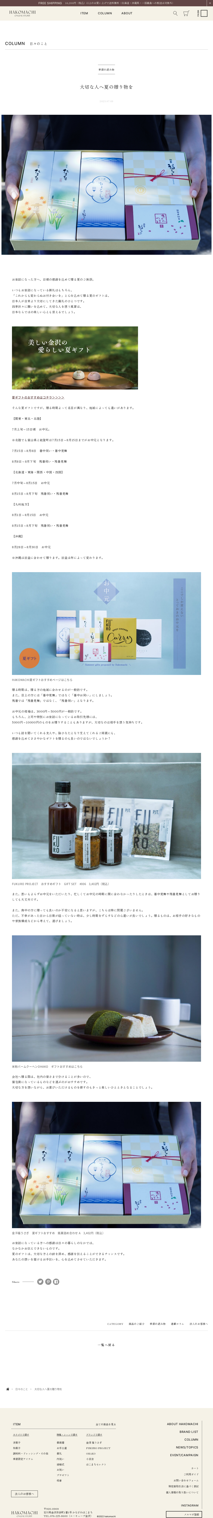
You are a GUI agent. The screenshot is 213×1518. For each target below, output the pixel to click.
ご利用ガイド (191, 1474)
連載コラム (177, 1323)
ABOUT (127, 13)
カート (195, 1468)
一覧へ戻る (106, 1345)
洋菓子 (17, 1442)
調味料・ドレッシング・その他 (30, 1453)
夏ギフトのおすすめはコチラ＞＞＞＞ (38, 397)
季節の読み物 (158, 1323)
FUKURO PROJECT (104, 1448)
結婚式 (63, 1464)
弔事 (62, 1480)
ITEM (84, 13)
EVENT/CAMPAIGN (184, 1455)
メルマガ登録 (191, 1514)
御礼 (62, 1453)
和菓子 (17, 1448)
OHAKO (97, 1453)
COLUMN (105, 13)
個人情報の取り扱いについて (182, 1492)
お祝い (63, 1469)
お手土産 (65, 1448)
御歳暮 (63, 1442)
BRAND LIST (189, 1432)
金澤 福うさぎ (100, 1442)
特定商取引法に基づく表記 (183, 1486)
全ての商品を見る (114, 1424)
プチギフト (66, 1475)
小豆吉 (96, 1459)
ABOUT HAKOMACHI (183, 1424)
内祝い (63, 1459)
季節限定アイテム (23, 1459)
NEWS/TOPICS (187, 1447)
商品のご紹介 (137, 1323)
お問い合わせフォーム (186, 1480)
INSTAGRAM (190, 1505)
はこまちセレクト (102, 1464)
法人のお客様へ (198, 1323)
